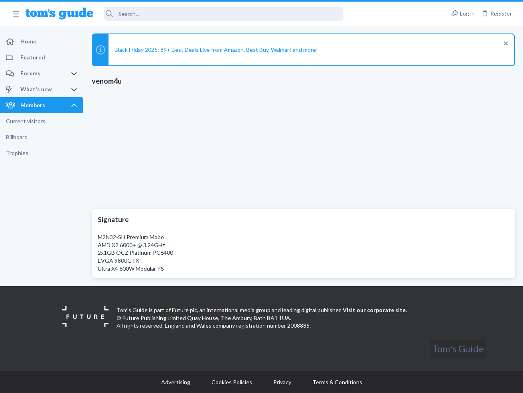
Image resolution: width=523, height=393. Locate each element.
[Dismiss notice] (504, 44)
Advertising (175, 382)
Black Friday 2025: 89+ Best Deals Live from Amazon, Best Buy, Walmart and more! (216, 49)
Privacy (282, 382)
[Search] (223, 14)
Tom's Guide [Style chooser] (458, 348)
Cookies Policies (231, 382)
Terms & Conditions (337, 382)
